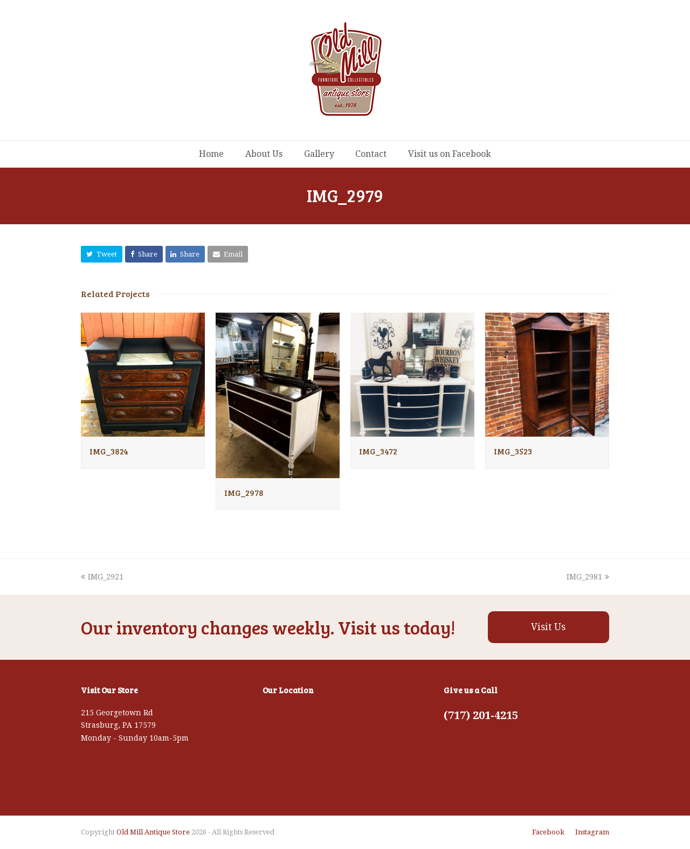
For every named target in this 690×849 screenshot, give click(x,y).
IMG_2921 (102, 576)
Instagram (592, 832)
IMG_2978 (244, 492)
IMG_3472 (378, 451)
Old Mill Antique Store (153, 832)
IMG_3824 (108, 451)
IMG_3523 (513, 451)
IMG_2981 (588, 576)
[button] (101, 254)
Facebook (548, 832)
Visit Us (548, 627)
